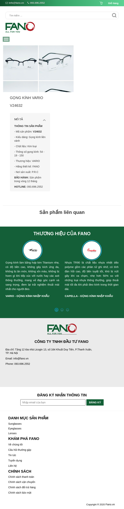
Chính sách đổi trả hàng (22, 487)
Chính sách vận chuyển (21, 482)
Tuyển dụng (15, 460)
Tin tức (12, 455)
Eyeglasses (14, 428)
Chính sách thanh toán (21, 476)
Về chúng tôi (15, 444)
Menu (6, 39)
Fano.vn (110, 504)
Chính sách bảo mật (19, 492)
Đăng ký (95, 402)
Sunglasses (14, 423)
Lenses (12, 433)
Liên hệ (12, 465)
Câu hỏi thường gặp (19, 449)
